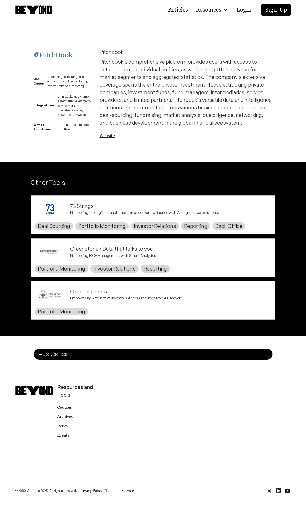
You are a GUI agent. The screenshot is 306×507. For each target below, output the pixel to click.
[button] (211, 10)
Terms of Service (119, 490)
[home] (33, 10)
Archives (65, 416)
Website (107, 135)
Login (244, 10)
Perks (62, 426)
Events (63, 435)
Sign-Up (276, 10)
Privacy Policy (91, 490)
